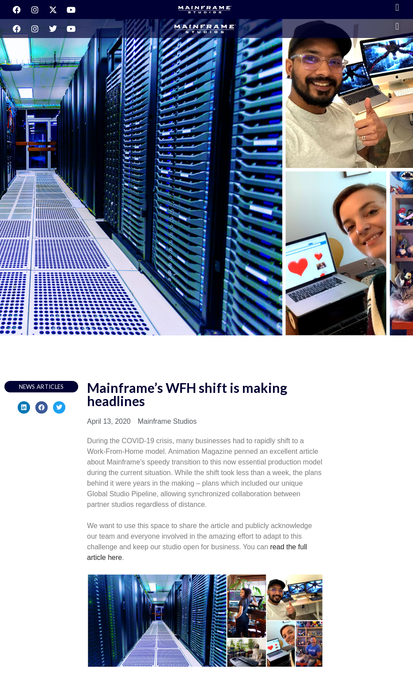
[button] (397, 7)
